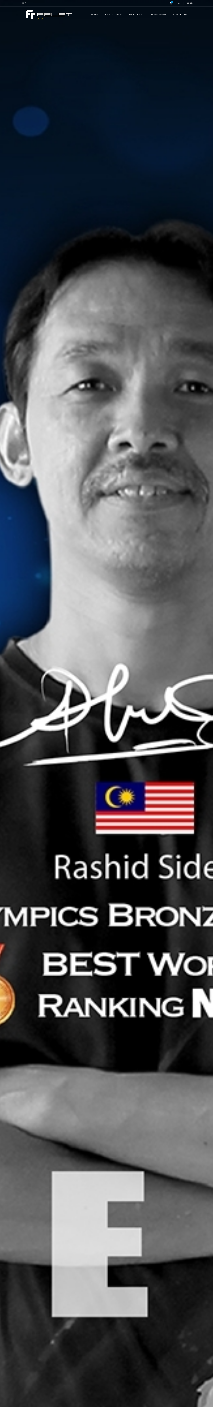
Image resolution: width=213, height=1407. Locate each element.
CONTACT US (180, 14)
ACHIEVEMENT (158, 14)
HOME (94, 14)
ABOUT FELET (136, 14)
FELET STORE (112, 14)
